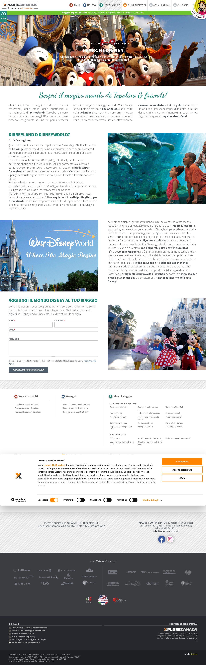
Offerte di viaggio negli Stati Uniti (150, 443)
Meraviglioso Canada (174, 423)
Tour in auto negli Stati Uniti (26, 404)
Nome (12, 320)
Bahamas (155, 474)
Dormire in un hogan (118, 423)
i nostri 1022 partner (54, 624)
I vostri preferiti (123, 455)
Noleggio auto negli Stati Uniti (75, 408)
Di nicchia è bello (117, 434)
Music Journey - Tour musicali (178, 438)
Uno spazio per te (145, 426)
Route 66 (155, 470)
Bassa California (116, 467)
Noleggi (91, 5)
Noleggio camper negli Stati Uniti (76, 404)
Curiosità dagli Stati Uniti (73, 498)
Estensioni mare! (173, 413)
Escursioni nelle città (118, 407)
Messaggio (14, 339)
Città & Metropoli (86, 486)
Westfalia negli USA (118, 417)
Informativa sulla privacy (25, 478)
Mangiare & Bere (70, 486)
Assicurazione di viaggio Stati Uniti (29, 463)
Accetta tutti (182, 621)
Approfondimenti (70, 483)
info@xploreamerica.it (166, 531)
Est (89, 466)
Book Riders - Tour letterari (149, 438)
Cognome (59, 320)
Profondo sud (68, 477)
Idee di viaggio (112, 5)
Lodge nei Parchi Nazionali (149, 413)
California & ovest (78, 466)
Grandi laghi (68, 469)
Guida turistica (136, 5)
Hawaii (92, 469)
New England (68, 473)
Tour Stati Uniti (28, 396)
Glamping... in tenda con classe (148, 408)
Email (12, 329)
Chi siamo (182, 5)
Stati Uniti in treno (145, 423)
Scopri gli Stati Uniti (71, 462)
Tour (77, 5)
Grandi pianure (81, 469)
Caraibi (155, 463)
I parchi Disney (116, 413)
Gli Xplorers (115, 438)
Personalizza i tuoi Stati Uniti (123, 403)
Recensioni (20, 467)
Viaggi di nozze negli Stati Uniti (121, 427)
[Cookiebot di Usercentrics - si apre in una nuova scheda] (18, 659)
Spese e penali (21, 474)
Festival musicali (70, 490)
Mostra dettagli (150, 659)
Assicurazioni (161, 5)
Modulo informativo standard (27, 486)
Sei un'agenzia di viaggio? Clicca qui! (30, 482)
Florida (113, 470)
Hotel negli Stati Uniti (174, 407)
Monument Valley (117, 474)
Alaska (65, 466)
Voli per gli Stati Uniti (174, 426)
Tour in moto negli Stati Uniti (27, 408)
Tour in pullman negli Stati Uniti (28, 412)
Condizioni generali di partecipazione (31, 470)
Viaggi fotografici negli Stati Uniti (122, 443)
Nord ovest (80, 473)
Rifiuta (182, 637)
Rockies (80, 477)
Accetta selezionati (182, 629)
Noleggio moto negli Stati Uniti (75, 412)
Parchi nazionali (69, 494)
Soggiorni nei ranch (174, 417)
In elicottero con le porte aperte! (148, 418)
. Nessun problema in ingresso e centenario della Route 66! (103, 12)
